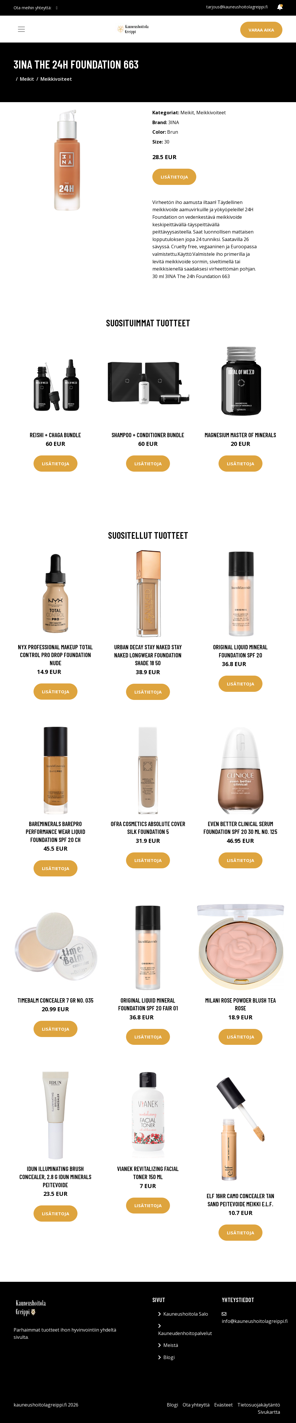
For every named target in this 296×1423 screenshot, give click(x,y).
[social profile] (57, 7)
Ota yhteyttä (196, 1405)
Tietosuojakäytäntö (258, 1405)
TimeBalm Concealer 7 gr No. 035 (55, 1000)
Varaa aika (261, 30)
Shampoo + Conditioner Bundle (148, 434)
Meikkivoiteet (56, 79)
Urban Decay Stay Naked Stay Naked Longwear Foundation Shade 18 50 (148, 654)
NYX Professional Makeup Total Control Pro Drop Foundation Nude (55, 654)
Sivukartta (269, 1412)
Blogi (169, 1357)
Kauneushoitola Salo (185, 1314)
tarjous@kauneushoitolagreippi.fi (237, 7)
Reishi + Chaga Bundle (55, 434)
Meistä (170, 1345)
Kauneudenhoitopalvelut (185, 1333)
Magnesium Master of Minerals (240, 434)
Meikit (27, 79)
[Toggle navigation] (21, 29)
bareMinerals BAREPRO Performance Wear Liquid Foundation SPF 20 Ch (55, 831)
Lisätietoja (174, 177)
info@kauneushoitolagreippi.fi (255, 1321)
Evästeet (223, 1405)
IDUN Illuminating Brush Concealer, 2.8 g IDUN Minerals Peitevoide (55, 1176)
